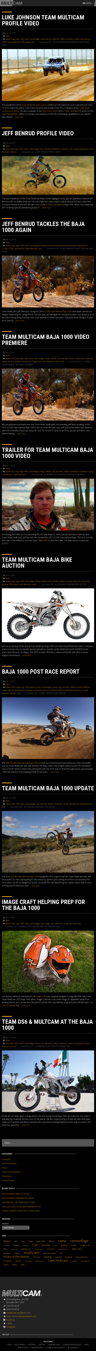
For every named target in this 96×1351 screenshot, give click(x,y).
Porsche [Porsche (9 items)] (36, 1257)
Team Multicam (14, 42)
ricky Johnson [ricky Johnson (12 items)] (81, 1257)
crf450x (43, 245)
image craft (6, 690)
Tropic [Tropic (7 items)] (5, 1264)
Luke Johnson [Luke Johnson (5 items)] (63, 1249)
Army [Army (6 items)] (23, 1241)
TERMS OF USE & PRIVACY (55, 1348)
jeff (13, 690)
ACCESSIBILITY (73, 1348)
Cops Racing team (10, 114)
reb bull (11, 361)
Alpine (8, 39)
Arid (12, 358)
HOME (9, 1345)
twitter (9, 1323)
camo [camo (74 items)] (62, 1240)
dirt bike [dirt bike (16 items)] (45, 1245)
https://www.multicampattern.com (21, 1316)
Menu (87, 3)
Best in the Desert (50, 111)
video (28, 42)
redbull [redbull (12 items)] (68, 1257)
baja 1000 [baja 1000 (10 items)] (40, 1241)
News (8, 36)
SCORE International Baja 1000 (58, 311)
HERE (4, 108)
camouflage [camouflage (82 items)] (79, 1240)
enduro (72, 358)
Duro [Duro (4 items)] (55, 1245)
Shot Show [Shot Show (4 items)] (28, 1261)
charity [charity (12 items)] (16, 1245)
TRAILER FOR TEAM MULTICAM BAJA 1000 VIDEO (47, 452)
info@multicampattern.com (18, 1312)
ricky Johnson (85, 39)
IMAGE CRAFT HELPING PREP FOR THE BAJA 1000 (43, 904)
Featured (6, 1159)
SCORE (4, 248)
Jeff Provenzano (9, 1163)
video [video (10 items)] (14, 1264)
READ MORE (19, 117)
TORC (23, 42)
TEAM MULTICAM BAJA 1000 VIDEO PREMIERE (45, 339)
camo (27, 39)
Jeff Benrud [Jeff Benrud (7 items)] (25, 1249)
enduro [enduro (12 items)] (64, 1245)
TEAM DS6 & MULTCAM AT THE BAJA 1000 (47, 1024)
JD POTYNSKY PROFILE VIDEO (16, 1194)
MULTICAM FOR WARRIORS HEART (18, 1198)
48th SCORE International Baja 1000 (22, 763)
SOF (71, 149)
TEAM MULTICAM (54, 1345)
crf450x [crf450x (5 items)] (25, 1245)
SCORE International (72, 111)
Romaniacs (7, 1176)
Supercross (37, 361)
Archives (5, 1223)
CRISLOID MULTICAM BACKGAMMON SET (21, 1206)
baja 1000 (20, 39)
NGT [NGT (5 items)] (61, 1253)
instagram (10, 1326)
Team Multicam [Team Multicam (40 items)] (58, 1260)
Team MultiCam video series (34, 105)
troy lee (13, 1046)
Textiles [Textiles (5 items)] (74, 1261)
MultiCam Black (66, 39)
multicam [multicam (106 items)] (32, 1252)
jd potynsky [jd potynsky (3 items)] (14, 1249)
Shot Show (13, 584)
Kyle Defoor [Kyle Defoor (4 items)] (51, 1249)
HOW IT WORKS (19, 1345)
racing (4, 361)
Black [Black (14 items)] (51, 1241)
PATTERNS (32, 1345)
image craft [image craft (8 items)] (85, 1245)
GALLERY (42, 1345)
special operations (81, 149)
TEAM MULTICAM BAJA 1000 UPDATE (48, 788)
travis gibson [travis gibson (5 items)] (85, 1261)
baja (13, 39)
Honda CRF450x (83, 687)
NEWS (86, 1345)
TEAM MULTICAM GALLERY (72, 1345)
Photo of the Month (11, 1172)
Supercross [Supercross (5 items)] (39, 1261)
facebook (10, 1319)
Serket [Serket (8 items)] (18, 1261)
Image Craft (40, 996)
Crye (41, 149)
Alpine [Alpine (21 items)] (6, 1241)
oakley (70, 1043)
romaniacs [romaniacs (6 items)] (7, 1261)
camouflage (35, 39)
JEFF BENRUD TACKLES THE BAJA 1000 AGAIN (43, 226)
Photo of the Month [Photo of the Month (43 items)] (16, 1256)
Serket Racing (8, 1180)
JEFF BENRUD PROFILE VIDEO (38, 133)
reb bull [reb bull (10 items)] (58, 1257)
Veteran (13, 152)
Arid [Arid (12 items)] (16, 1241)
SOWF (4, 42)
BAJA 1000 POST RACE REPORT (41, 671)
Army (8, 149)
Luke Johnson (45, 39)
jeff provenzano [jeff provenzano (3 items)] (38, 1249)
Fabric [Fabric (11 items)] (74, 1245)
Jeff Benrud (55, 149)
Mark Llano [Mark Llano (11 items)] (77, 1249)
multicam (56, 39)
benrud (32, 687)
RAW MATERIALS (37, 1348)
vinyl (32, 42)
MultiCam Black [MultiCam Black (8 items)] (49, 1253)
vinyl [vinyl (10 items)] (22, 1264)
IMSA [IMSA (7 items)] (5, 1249)
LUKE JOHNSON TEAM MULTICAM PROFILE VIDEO (43, 20)
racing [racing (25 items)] (47, 1256)
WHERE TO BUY (23, 1348)
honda (69, 581)
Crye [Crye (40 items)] (35, 1244)
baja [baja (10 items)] (31, 1241)
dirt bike (47, 149)
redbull (76, 39)
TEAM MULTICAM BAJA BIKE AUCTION (37, 562)
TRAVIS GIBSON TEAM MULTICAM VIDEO (21, 1210)
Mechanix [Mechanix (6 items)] (7, 1253)
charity (47, 358)
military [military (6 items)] (17, 1253)
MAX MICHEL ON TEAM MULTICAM (18, 1202)
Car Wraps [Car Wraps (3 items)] (6, 1245)
